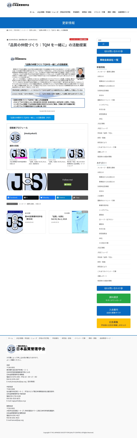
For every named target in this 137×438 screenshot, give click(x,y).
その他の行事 (104, 243)
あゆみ (101, 95)
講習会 (101, 224)
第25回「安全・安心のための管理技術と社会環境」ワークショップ (76, 164)
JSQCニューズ (103, 128)
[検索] (103, 44)
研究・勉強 (101, 138)
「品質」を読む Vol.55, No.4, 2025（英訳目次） (37, 163)
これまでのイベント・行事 (107, 147)
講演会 (101, 215)
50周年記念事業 (103, 90)
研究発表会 (103, 114)
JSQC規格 (101, 123)
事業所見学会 (104, 205)
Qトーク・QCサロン (106, 219)
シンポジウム (104, 105)
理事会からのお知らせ (107, 81)
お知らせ (43, 158)
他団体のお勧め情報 (105, 156)
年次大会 (102, 109)
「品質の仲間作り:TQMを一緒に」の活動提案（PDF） (30, 117)
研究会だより (102, 142)
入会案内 (101, 196)
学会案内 (55, 338)
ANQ (100, 119)
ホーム (10, 338)
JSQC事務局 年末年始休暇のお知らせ (18, 163)
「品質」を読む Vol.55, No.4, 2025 (56, 163)
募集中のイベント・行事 (106, 100)
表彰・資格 (92, 338)
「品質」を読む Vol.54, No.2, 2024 (59, 217)
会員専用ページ (105, 338)
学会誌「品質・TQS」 (105, 133)
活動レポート (102, 152)
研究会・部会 (66, 338)
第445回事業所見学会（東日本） (33, 217)
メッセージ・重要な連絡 (79, 39)
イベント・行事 (79, 338)
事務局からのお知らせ (21, 158)
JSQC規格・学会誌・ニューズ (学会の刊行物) (32, 338)
